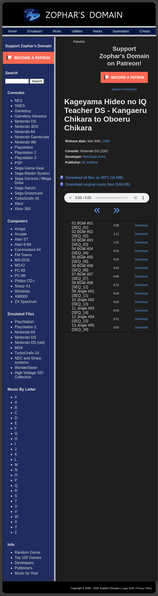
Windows (22, 291)
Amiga (20, 229)
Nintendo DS (25, 121)
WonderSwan (26, 368)
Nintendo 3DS (26, 127)
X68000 (21, 296)
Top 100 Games (28, 558)
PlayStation (24, 322)
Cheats (145, 31)
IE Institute (90, 162)
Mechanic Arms (94, 157)
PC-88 (20, 270)
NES (18, 101)
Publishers (23, 568)
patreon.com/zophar (124, 89)
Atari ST (21, 239)
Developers (24, 563)
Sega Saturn (25, 188)
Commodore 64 (28, 250)
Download (141, 225)
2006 (106, 141)
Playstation (24, 147)
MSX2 (20, 265)
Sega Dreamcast (29, 193)
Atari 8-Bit (23, 244)
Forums (79, 41)
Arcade (21, 234)
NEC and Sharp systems (28, 360)
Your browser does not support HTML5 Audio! (106, 197)
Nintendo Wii (25, 142)
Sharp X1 (22, 286)
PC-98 (20, 276)
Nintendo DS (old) (30, 343)
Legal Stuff (127, 588)
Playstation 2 (25, 153)
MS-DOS (22, 260)
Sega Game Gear (29, 168)
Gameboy (23, 111)
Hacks (97, 31)
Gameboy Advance (31, 116)
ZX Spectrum (26, 302)
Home (12, 31)
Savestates (121, 31)
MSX (19, 348)
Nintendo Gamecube (32, 137)
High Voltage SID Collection (29, 375)
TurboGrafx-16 (27, 198)
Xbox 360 (23, 209)
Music (57, 31)
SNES (20, 106)
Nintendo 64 (25, 132)
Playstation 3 (25, 158)
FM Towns (23, 255)
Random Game (27, 552)
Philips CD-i (24, 281)
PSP (18, 163)
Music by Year (26, 573)
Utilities (77, 31)
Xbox (19, 204)
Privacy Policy (144, 588)
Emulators (34, 31)
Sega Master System (32, 173)
